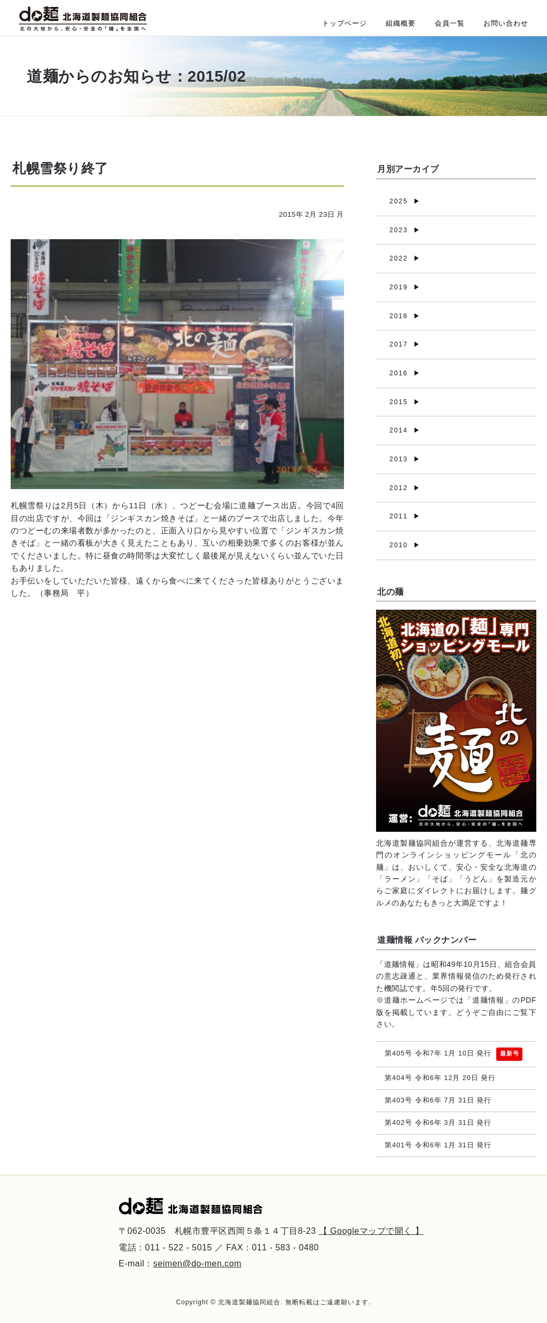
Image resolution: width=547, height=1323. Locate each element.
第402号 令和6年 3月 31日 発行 (438, 1123)
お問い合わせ (505, 23)
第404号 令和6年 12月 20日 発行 (440, 1078)
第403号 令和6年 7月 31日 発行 (438, 1100)
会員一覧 (450, 23)
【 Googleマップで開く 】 (371, 1230)
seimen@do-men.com (197, 1263)
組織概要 (401, 23)
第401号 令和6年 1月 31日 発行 (438, 1145)
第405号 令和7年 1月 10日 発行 (453, 1054)
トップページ (344, 23)
